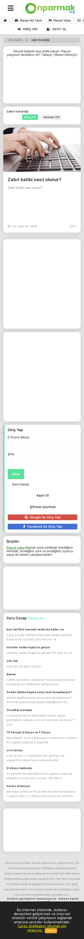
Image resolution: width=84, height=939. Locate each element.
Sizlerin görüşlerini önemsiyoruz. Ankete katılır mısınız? (43, 900)
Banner (11, 674)
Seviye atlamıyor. (19, 786)
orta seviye (15, 750)
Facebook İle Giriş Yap (42, 526)
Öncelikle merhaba (19, 710)
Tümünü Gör (36, 618)
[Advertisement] (42, 82)
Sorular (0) (51, 117)
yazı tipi (12, 660)
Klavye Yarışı (60, 20)
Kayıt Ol (57, 29)
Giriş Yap (28, 29)
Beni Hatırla (18, 484)
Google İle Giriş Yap (43, 517)
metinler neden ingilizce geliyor (28, 647)
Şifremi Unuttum (43, 507)
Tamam (51, 930)
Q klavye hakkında (19, 768)
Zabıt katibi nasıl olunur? (34, 179)
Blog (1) (30, 117)
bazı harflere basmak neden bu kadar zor (35, 629)
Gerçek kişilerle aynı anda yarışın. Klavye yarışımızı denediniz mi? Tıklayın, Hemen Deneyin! (42, 53)
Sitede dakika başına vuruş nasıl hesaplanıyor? (39, 692)
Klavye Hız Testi (28, 20)
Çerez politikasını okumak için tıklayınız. (42, 928)
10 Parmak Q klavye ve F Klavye (28, 732)
